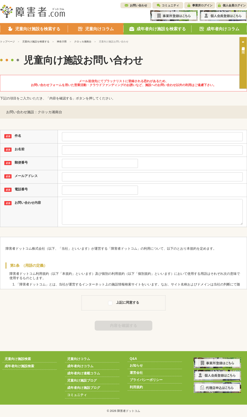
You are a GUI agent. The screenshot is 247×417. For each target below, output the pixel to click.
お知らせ (136, 365)
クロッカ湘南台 (82, 41)
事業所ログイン (202, 5)
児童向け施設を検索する (35, 41)
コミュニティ (170, 5)
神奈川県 (62, 41)
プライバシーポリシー (146, 380)
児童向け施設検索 (18, 359)
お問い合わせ (138, 5)
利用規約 (136, 387)
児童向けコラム (78, 359)
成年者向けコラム (80, 366)
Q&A (133, 358)
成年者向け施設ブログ (83, 387)
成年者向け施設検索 (19, 366)
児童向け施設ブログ (82, 380)
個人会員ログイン (234, 5)
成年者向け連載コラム (83, 373)
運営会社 (136, 372)
